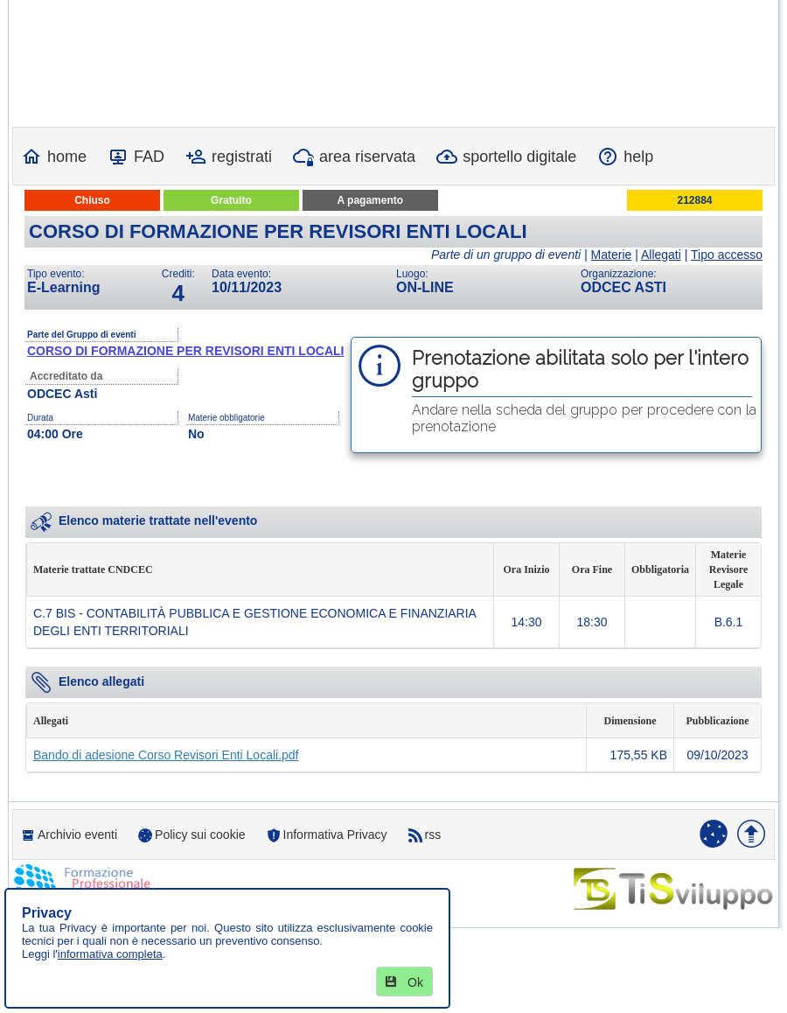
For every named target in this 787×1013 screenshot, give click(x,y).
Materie (611, 255)
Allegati (661, 255)
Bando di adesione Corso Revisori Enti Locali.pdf (166, 755)
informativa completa (110, 954)
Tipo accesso (727, 255)
